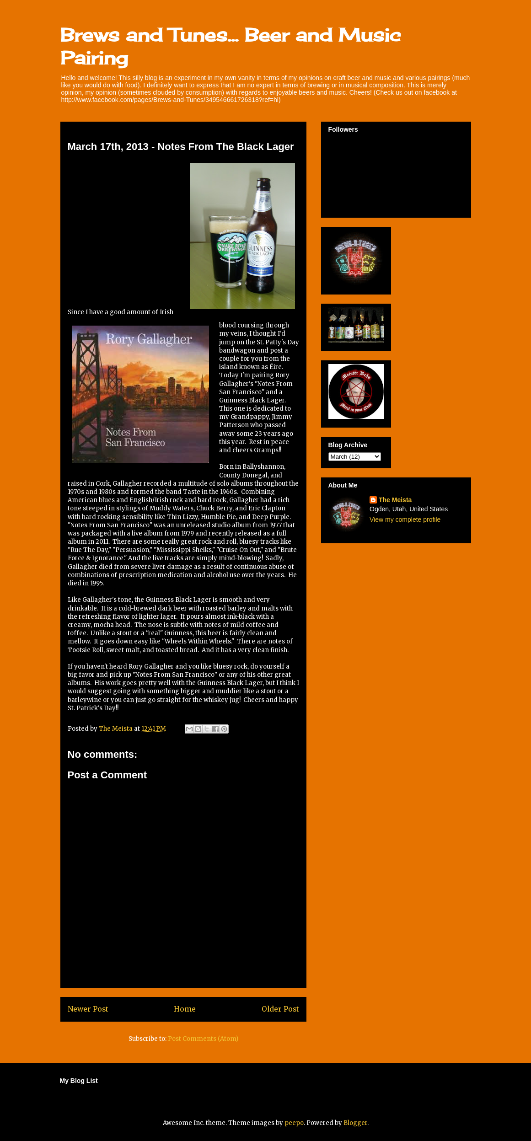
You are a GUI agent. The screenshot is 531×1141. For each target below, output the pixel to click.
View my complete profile (405, 519)
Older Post (280, 1009)
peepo (294, 1123)
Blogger (355, 1123)
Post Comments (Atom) (203, 1039)
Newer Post (88, 1009)
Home (185, 1009)
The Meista (395, 500)
